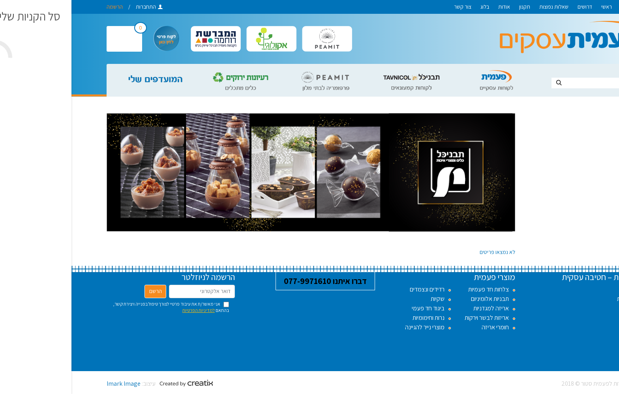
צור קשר (391, 6)
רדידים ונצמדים (355, 289)
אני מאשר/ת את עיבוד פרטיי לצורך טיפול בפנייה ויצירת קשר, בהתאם (99, 307)
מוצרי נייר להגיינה (353, 327)
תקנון (453, 6)
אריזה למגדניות (419, 308)
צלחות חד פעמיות (417, 289)
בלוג (413, 6)
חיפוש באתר (565, 71)
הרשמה (43, 6)
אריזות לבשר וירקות (415, 318)
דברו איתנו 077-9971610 (253, 281)
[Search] (536, 83)
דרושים (513, 6)
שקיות (366, 299)
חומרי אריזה (423, 327)
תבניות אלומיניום (418, 299)
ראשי (535, 6)
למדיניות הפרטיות (127, 310)
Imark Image (52, 383)
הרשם (84, 291)
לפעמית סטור (566, 6)
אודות (433, 6)
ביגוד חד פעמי (356, 308)
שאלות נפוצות (482, 6)
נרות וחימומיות (357, 318)
